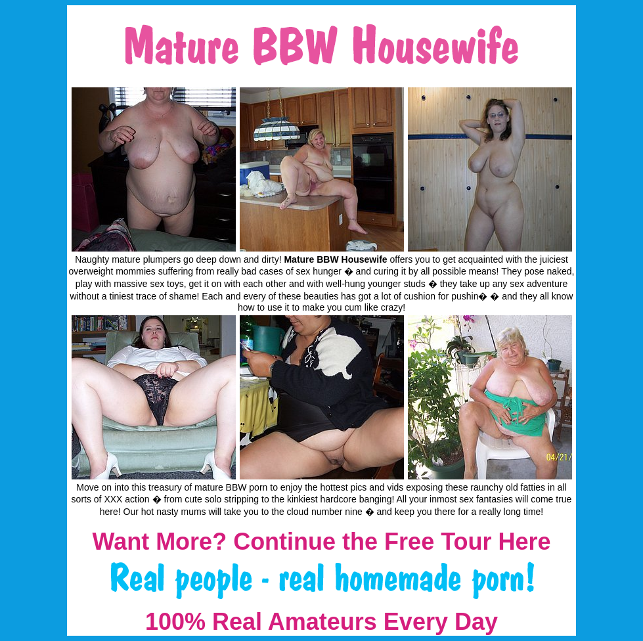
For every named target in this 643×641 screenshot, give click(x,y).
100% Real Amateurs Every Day (321, 621)
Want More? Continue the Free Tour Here (321, 541)
